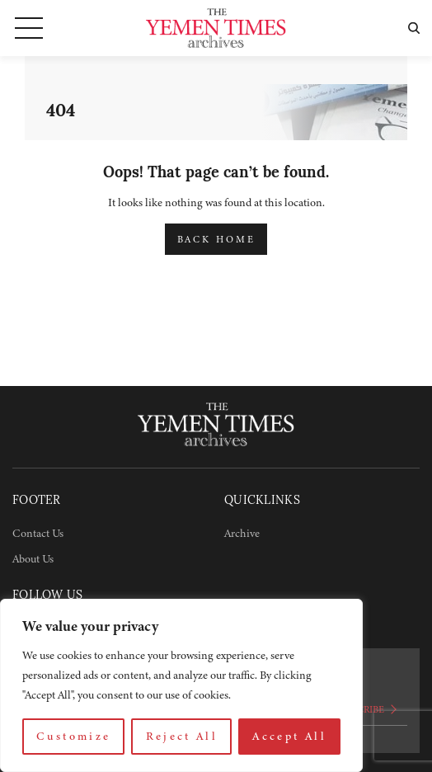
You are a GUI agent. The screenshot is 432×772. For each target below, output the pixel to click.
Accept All (289, 736)
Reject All (182, 736)
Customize (73, 736)
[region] (181, 685)
